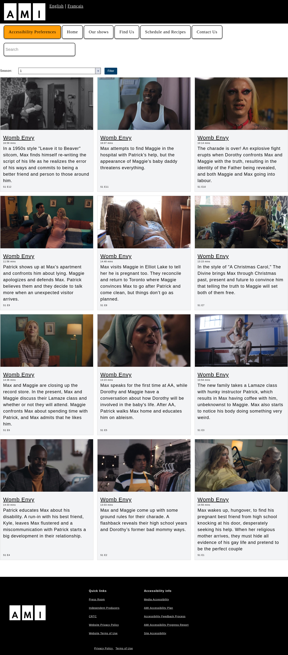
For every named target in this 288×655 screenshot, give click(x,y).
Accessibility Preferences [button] (32, 32)
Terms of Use (124, 648)
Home (72, 32)
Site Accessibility (155, 633)
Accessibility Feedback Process (165, 616)
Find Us (126, 32)
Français (75, 6)
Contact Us (207, 32)
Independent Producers (104, 607)
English (56, 6)
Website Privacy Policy (104, 624)
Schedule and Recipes (165, 32)
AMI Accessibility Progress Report (166, 624)
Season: (6, 70)
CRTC (93, 616)
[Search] (39, 49)
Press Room (97, 599)
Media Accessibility (156, 599)
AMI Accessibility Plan (158, 607)
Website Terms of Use (103, 633)
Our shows (99, 32)
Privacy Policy (104, 648)
